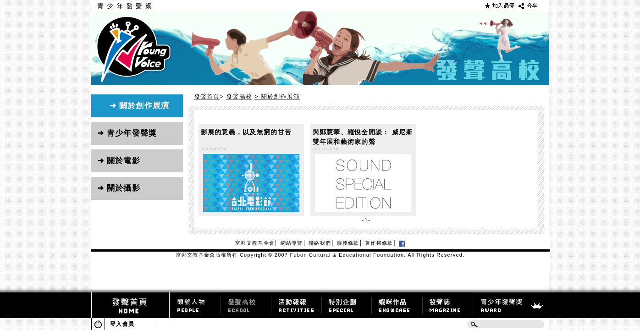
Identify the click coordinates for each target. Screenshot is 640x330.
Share (529, 5)
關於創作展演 (144, 105)
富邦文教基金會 (255, 243)
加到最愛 (500, 5)
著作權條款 (379, 243)
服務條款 (348, 243)
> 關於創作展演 (277, 96)
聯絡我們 (320, 243)
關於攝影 (123, 188)
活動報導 (296, 303)
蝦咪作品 (397, 303)
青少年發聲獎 (132, 133)
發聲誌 (448, 303)
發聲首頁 (207, 96)
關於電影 (123, 160)
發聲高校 (239, 96)
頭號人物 (195, 303)
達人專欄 (246, 303)
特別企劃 (347, 303)
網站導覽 (292, 243)
